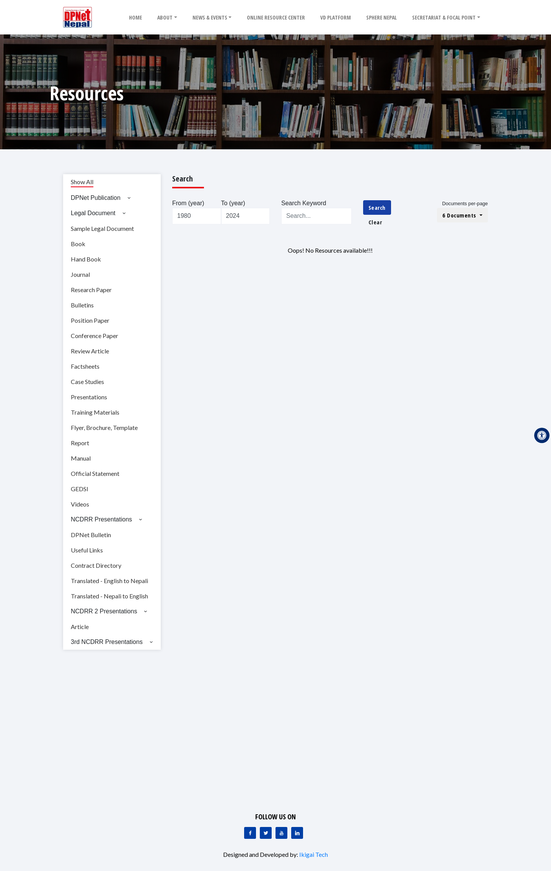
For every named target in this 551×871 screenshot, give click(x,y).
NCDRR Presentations (101, 519)
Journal (80, 274)
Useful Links (87, 550)
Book (78, 243)
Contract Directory (96, 565)
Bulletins (82, 305)
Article (80, 626)
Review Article (90, 351)
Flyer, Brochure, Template (104, 427)
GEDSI (79, 488)
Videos (80, 504)
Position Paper (90, 320)
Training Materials (95, 412)
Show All (82, 181)
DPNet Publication (96, 197)
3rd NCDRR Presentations (107, 642)
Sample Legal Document (102, 228)
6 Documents (460, 215)
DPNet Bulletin (91, 534)
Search (377, 207)
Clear (375, 222)
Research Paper (91, 289)
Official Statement (95, 473)
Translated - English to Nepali (109, 580)
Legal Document (93, 213)
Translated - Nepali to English (109, 596)
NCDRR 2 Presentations (104, 611)
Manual (81, 458)
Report (80, 442)
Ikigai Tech (313, 854)
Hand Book (86, 259)
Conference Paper (94, 335)
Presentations (89, 396)
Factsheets (85, 366)
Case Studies (87, 381)
